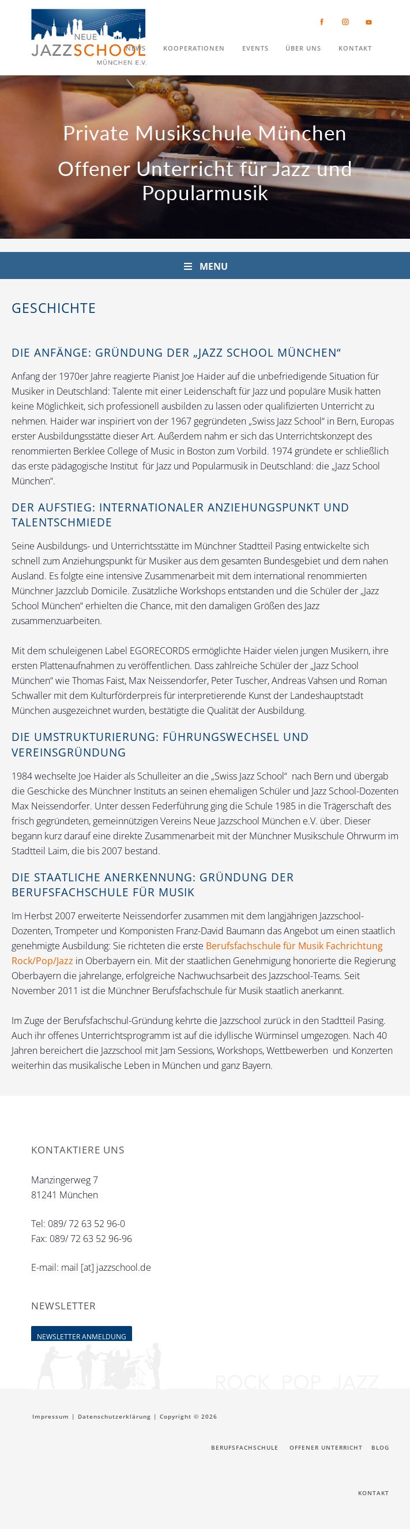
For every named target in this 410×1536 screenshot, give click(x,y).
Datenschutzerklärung (114, 1416)
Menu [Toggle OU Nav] (205, 266)
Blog (380, 1448)
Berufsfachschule (244, 1448)
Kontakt (373, 1497)
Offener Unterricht (326, 1448)
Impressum (50, 1416)
